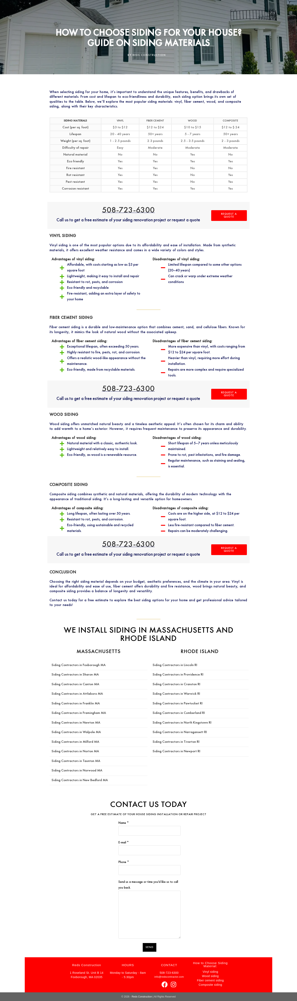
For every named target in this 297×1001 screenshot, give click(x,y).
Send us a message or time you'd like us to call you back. (149, 898)
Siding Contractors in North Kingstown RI (182, 722)
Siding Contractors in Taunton (73, 761)
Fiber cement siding (210, 980)
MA (96, 684)
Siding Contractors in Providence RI (178, 674)
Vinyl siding (210, 971)
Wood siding (210, 976)
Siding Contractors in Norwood (74, 770)
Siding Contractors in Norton (73, 751)
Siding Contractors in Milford (73, 742)
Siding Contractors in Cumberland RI (179, 713)
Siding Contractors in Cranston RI (176, 684)
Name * (149, 827)
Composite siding (210, 984)
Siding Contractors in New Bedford (77, 780)
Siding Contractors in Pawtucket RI (178, 703)
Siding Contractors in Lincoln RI (175, 665)
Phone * (149, 866)
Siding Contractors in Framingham (76, 713)
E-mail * (149, 846)
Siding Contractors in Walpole (74, 732)
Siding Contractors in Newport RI (176, 751)
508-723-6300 (128, 210)
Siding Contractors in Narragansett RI (180, 732)
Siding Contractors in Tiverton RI (176, 742)
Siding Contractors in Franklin (73, 703)
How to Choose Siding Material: (210, 964)
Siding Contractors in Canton (73, 684)
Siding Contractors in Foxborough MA (79, 665)
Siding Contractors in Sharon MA (75, 674)
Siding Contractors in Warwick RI (176, 694)
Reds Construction (142, 996)
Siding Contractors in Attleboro (75, 694)
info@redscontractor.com (169, 976)
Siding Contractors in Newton (73, 722)
